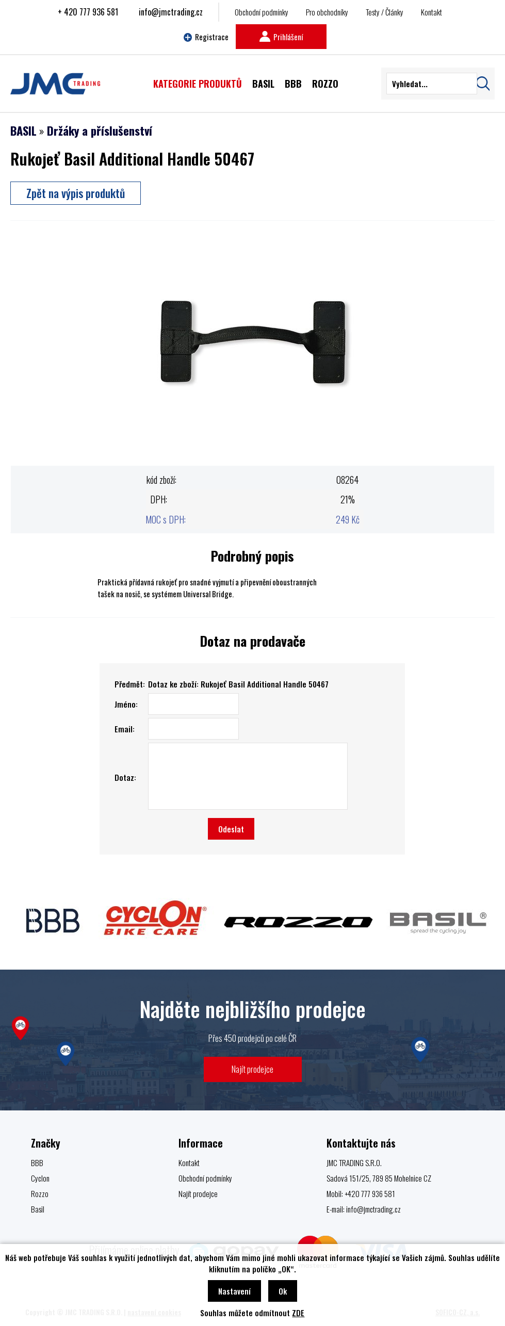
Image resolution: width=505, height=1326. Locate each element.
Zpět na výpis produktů (75, 193)
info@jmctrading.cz (171, 12)
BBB (37, 1162)
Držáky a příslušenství (99, 130)
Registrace (206, 36)
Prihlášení (281, 36)
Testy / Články (384, 12)
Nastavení (234, 1291)
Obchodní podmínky (261, 12)
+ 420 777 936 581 (88, 12)
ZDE (298, 1312)
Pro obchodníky (327, 12)
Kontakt (431, 12)
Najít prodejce (252, 1068)
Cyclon (40, 1178)
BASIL (23, 130)
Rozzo (39, 1193)
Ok (283, 1291)
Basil (37, 1209)
